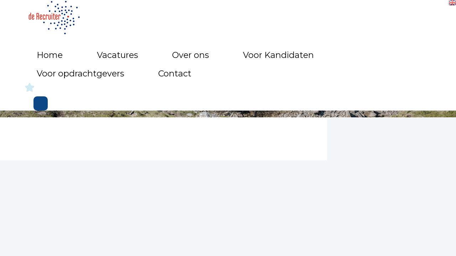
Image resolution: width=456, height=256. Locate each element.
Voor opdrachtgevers (324, 14)
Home (137, 14)
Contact (377, 14)
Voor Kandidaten (259, 14)
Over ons (210, 14)
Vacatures (172, 14)
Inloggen (424, 16)
